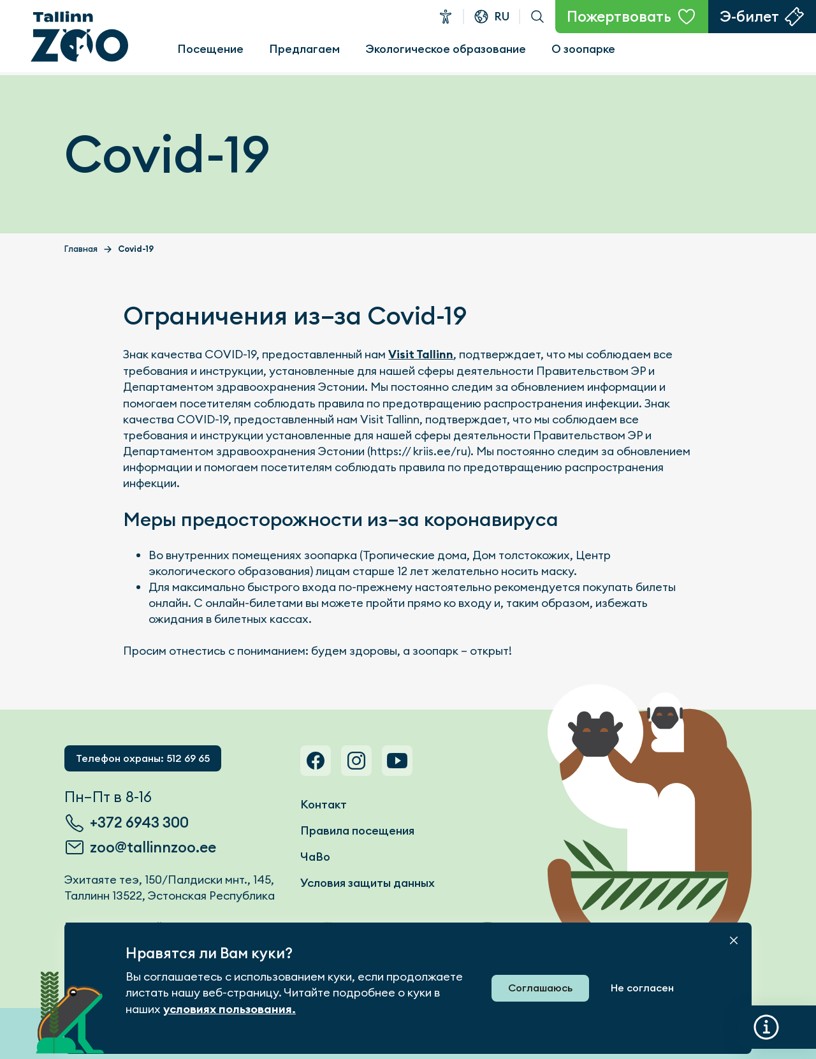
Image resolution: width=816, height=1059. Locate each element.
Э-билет (749, 16)
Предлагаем (304, 48)
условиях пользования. (229, 1009)
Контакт (323, 804)
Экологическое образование (445, 48)
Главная (81, 249)
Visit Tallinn (420, 354)
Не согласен (642, 988)
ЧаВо (315, 856)
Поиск (537, 16)
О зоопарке (583, 48)
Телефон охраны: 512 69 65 (143, 758)
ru (501, 16)
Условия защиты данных (367, 882)
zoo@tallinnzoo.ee (153, 847)
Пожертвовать (619, 16)
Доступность (445, 16)
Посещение (210, 48)
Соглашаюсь (540, 988)
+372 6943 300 (139, 822)
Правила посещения (357, 830)
